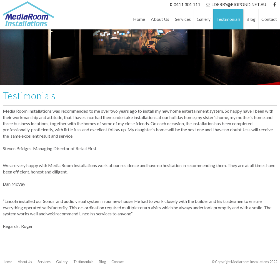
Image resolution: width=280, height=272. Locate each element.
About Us (25, 262)
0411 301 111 (187, 4)
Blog (102, 262)
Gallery (62, 262)
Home (7, 262)
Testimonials (83, 262)
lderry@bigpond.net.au (238, 4)
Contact (117, 262)
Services (44, 262)
